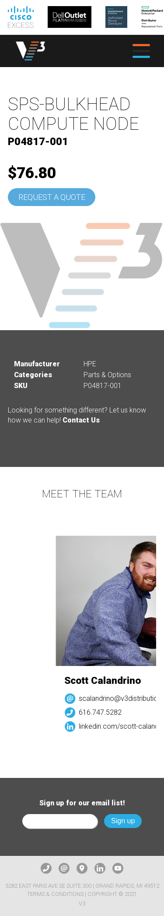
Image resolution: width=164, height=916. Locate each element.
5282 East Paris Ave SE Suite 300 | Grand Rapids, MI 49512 (82, 885)
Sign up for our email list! (82, 803)
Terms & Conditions (55, 894)
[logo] (30, 51)
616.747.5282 (103, 712)
